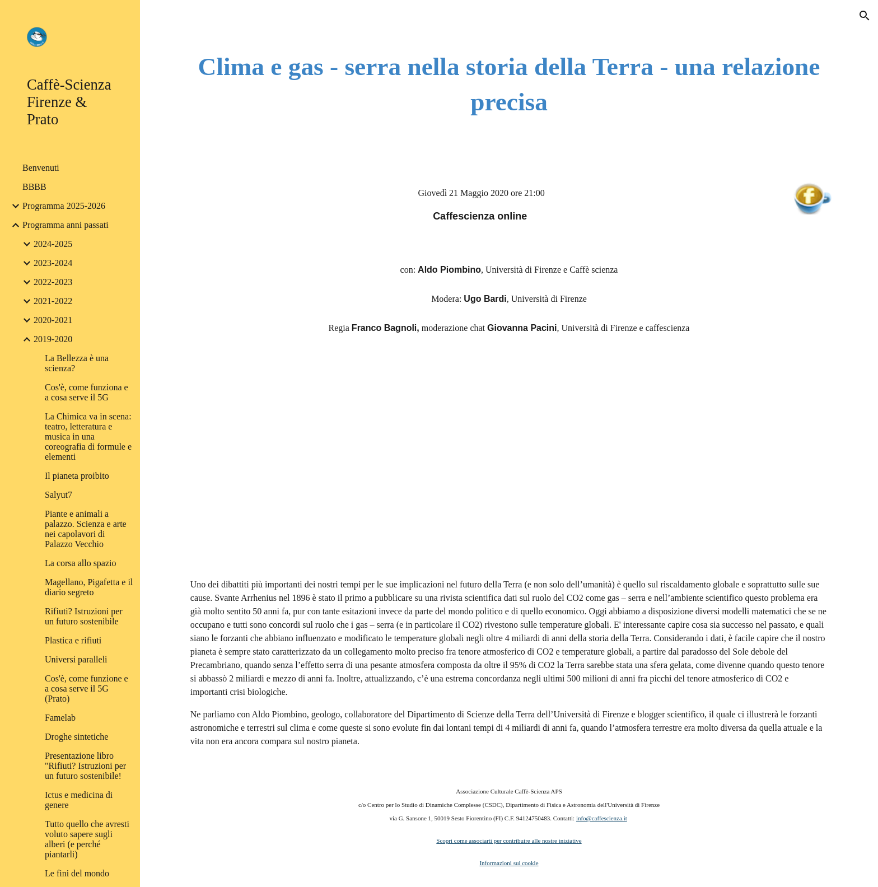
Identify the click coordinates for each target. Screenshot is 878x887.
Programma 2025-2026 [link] (63, 206)
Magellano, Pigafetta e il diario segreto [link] (89, 587)
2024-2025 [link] (53, 244)
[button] (864, 15)
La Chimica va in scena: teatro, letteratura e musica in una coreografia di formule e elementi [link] (88, 436)
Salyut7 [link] (58, 494)
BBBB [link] (34, 187)
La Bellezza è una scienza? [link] (77, 363)
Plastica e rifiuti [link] (73, 640)
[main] (509, 84)
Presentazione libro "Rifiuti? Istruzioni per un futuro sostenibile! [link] (85, 766)
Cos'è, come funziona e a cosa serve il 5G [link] (86, 392)
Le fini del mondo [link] (77, 873)
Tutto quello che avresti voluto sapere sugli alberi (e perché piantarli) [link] (87, 839)
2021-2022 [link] (53, 301)
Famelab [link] (60, 717)
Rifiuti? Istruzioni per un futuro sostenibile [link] (84, 616)
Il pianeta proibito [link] (77, 475)
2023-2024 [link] (53, 263)
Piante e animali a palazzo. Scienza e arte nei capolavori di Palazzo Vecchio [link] (86, 529)
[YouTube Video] (509, 458)
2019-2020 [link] (53, 339)
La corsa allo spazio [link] (80, 563)
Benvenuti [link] (40, 167)
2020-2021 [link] (53, 320)
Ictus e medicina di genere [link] (79, 800)
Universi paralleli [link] (76, 659)
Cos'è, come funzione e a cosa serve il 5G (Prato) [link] (86, 688)
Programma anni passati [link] (65, 225)
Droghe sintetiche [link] (76, 736)
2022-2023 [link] (53, 282)
